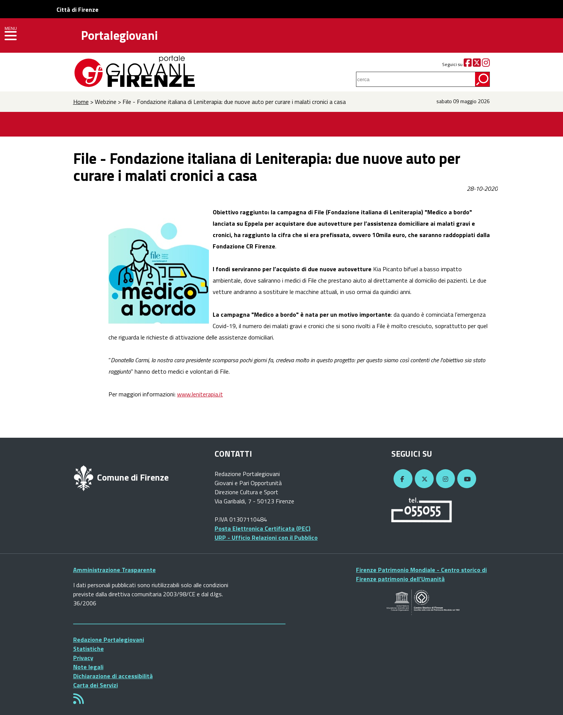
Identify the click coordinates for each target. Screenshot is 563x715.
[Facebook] (468, 64)
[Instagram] (486, 64)
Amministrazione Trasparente (114, 569)
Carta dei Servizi (95, 685)
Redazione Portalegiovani (108, 639)
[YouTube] (465, 479)
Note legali (88, 666)
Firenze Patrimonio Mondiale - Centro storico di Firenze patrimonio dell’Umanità (421, 574)
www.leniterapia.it (200, 394)
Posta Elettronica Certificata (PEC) (263, 528)
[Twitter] (477, 64)
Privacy (83, 657)
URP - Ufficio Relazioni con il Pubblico (266, 537)
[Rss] (78, 701)
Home (81, 101)
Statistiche (88, 648)
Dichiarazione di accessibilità (113, 675)
